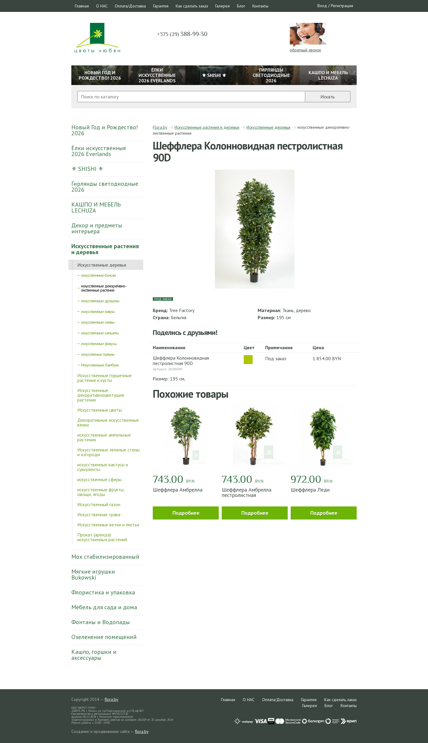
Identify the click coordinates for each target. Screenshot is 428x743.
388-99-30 (182, 34)
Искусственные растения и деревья (105, 249)
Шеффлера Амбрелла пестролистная (246, 492)
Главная (82, 6)
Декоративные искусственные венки (108, 422)
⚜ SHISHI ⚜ (87, 169)
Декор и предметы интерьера (96, 228)
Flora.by (160, 127)
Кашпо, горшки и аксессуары (94, 655)
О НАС (102, 6)
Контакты (260, 6)
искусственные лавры (97, 311)
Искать (327, 97)
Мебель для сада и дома (104, 607)
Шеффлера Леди (310, 489)
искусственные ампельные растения (104, 437)
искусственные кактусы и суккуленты (102, 467)
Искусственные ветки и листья (108, 525)
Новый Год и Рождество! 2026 (104, 130)
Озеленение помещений (104, 637)
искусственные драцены (100, 300)
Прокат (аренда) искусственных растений (102, 537)
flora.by (111, 699)
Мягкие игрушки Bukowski (93, 574)
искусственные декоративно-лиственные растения (103, 288)
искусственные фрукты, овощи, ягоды (101, 492)
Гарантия (161, 6)
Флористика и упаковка (103, 592)
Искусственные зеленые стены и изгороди (108, 452)
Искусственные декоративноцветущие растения (100, 395)
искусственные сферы (99, 479)
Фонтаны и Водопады (100, 622)
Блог (241, 6)
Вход (322, 5)
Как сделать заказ (192, 6)
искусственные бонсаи (98, 275)
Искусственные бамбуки (100, 365)
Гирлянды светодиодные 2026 (104, 186)
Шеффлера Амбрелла (177, 489)
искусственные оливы (97, 322)
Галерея (222, 6)
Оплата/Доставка (130, 6)
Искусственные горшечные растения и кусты (104, 377)
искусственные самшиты (100, 333)
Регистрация (342, 5)
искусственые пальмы (97, 354)
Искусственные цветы (99, 410)
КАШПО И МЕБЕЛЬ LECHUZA (96, 207)
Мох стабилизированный (105, 557)
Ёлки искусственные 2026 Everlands (98, 151)
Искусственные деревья (101, 265)
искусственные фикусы (99, 343)
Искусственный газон (98, 504)
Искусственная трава (98, 514)
